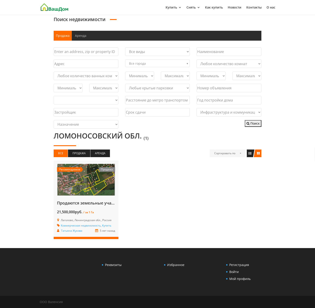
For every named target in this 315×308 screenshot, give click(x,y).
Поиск (253, 123)
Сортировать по (224, 153)
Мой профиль (240, 279)
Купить (171, 7)
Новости (234, 7)
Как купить (214, 7)
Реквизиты (113, 265)
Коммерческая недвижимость (81, 225)
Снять (191, 7)
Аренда (80, 35)
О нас (271, 7)
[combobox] (157, 63)
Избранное (175, 265)
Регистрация (239, 265)
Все (60, 153)
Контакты (254, 7)
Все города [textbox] (137, 63)
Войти (234, 272)
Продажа (63, 35)
